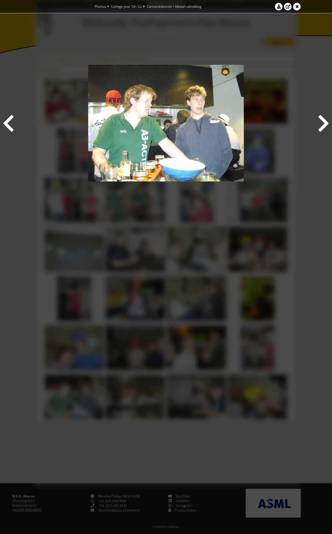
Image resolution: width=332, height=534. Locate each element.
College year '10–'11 (126, 6)
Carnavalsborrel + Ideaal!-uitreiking (174, 6)
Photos (100, 6)
